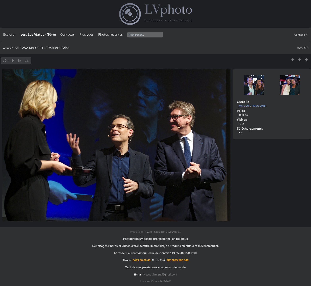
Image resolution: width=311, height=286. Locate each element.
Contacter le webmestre (167, 231)
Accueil (7, 48)
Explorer (9, 34)
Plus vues (87, 34)
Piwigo (148, 231)
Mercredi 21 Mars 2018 (252, 105)
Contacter (67, 34)
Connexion (300, 34)
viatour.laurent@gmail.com (160, 274)
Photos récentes (110, 34)
